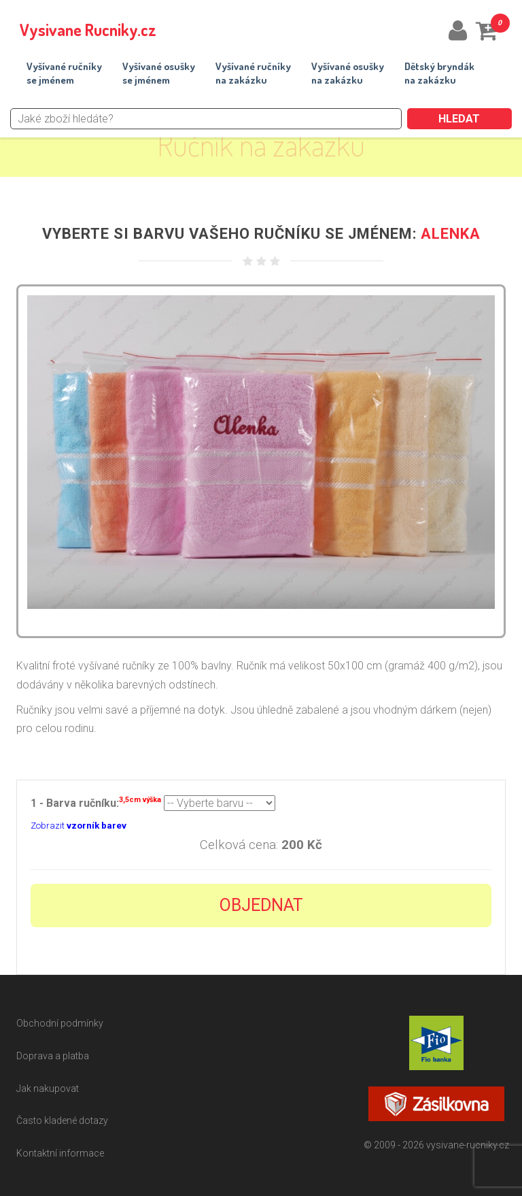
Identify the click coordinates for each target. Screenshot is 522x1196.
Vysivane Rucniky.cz (88, 29)
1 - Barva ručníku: (96, 802)
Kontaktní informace (60, 1153)
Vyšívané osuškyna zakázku (347, 73)
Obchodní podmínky (59, 1023)
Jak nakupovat (47, 1088)
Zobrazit (78, 825)
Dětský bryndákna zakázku (439, 73)
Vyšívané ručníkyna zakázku (253, 73)
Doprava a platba (52, 1055)
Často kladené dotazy (62, 1120)
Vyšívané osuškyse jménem (158, 73)
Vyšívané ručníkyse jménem (64, 73)
